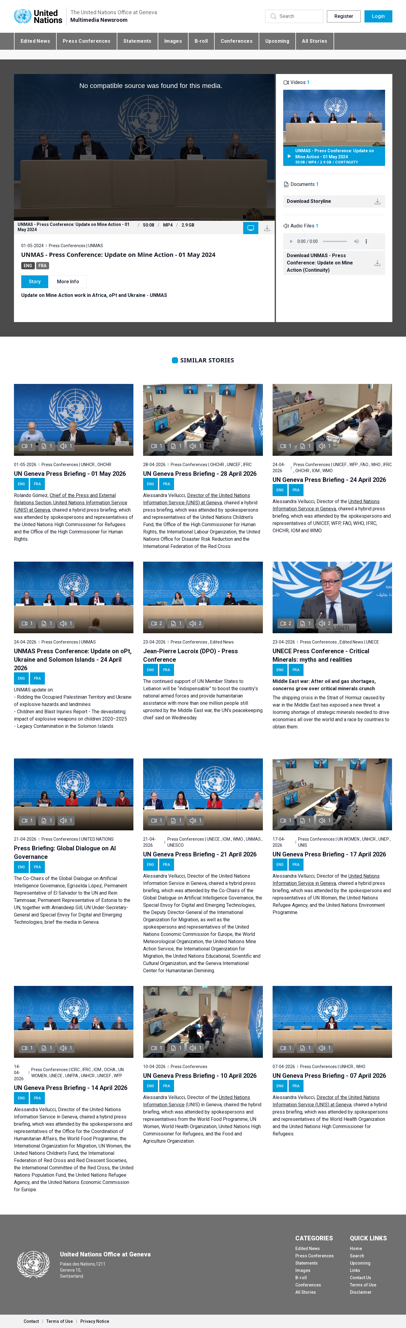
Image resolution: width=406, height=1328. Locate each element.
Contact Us (360, 1277)
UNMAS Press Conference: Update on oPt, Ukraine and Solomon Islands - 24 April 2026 (73, 659)
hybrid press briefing (94, 510)
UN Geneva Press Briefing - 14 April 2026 (70, 1087)
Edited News (35, 41)
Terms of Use (363, 1285)
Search (357, 1255)
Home (356, 1248)
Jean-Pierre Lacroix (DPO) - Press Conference (190, 655)
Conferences (237, 41)
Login (378, 16)
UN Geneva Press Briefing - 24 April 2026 (329, 479)
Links (355, 1270)
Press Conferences (87, 41)
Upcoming (277, 41)
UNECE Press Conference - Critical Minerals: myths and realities (321, 655)
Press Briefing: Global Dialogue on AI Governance (65, 852)
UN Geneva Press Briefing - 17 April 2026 (329, 854)
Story (35, 281)
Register (343, 16)
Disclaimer (361, 1292)
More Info (68, 281)
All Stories (314, 41)
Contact (31, 1321)
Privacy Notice (94, 1321)
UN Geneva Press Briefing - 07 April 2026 (329, 1075)
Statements (137, 41)
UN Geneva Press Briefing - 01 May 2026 (70, 473)
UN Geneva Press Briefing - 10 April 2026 (200, 1075)
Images (173, 41)
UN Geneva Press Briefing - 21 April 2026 (200, 854)
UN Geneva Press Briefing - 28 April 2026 (200, 473)
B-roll (201, 41)
